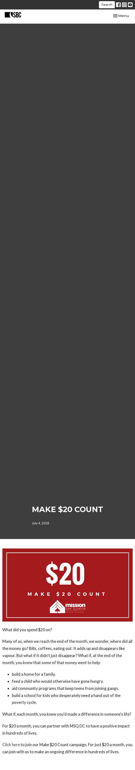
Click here (11, 744)
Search (106, 4)
